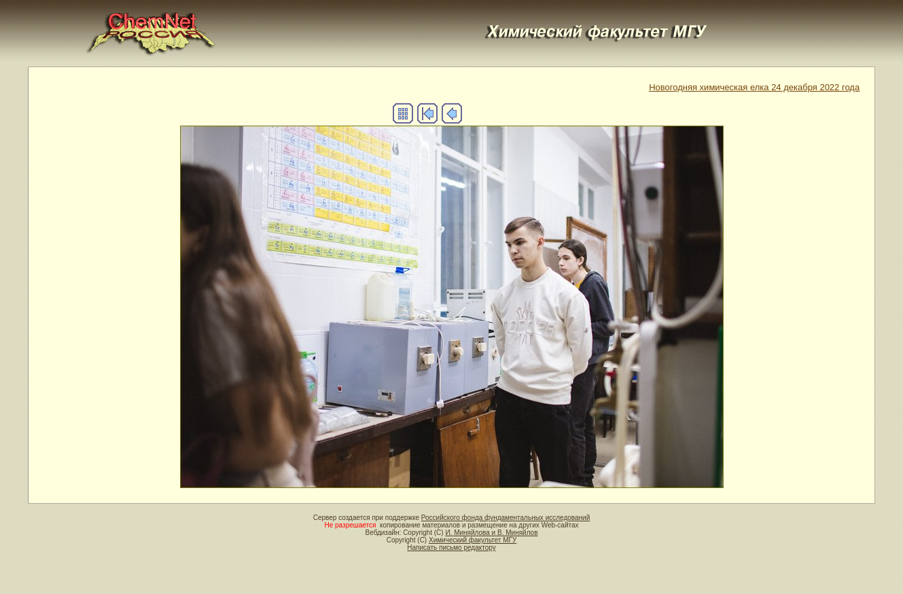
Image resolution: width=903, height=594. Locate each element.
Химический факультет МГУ (472, 540)
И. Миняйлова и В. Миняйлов (491, 532)
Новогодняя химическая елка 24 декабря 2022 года (754, 87)
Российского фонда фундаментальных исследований (505, 517)
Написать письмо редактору (451, 547)
